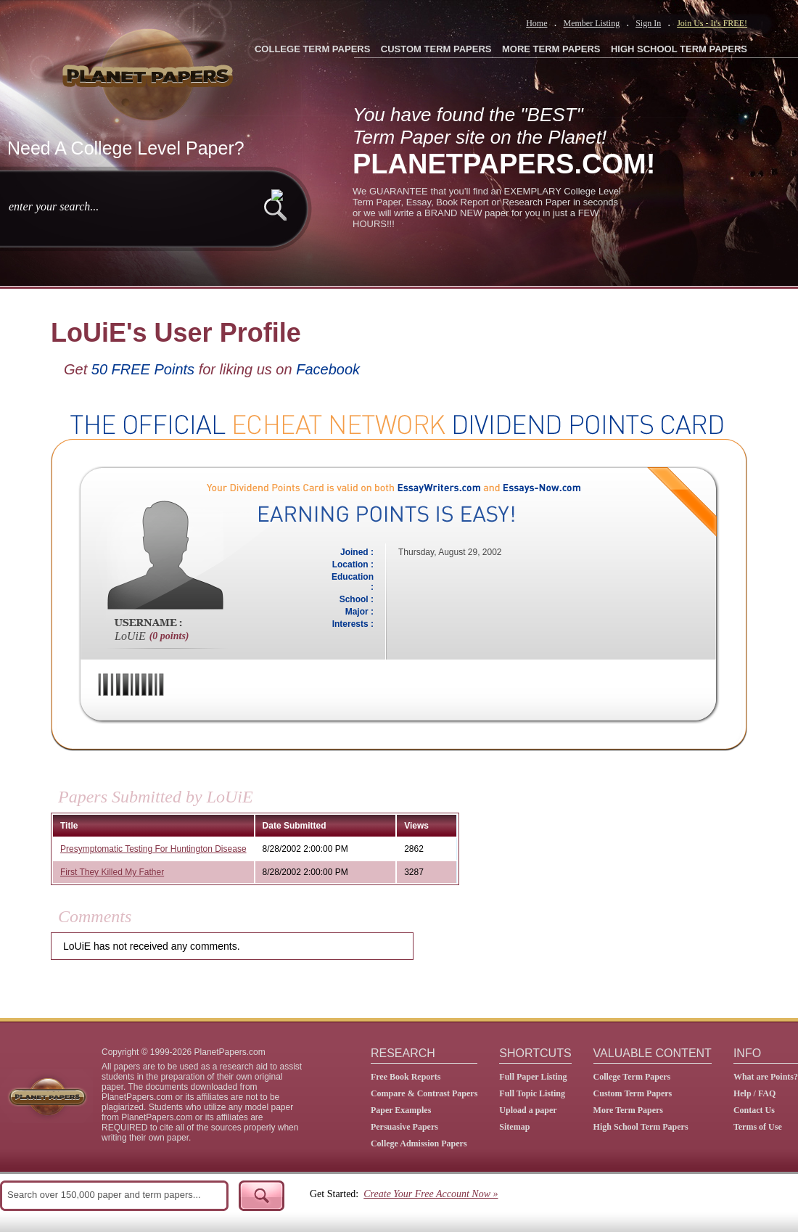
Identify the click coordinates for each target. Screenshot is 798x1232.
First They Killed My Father (112, 872)
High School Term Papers (640, 1127)
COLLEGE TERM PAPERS (312, 49)
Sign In (648, 23)
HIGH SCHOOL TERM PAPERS (679, 49)
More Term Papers (628, 1110)
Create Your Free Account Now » (430, 1193)
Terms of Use (757, 1127)
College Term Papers (632, 1077)
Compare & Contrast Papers (424, 1093)
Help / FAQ (754, 1093)
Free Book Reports (405, 1077)
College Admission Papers (419, 1143)
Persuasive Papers (404, 1127)
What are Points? (765, 1077)
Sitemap (514, 1127)
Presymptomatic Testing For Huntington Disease (153, 849)
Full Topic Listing (532, 1093)
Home (536, 23)
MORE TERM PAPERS (551, 49)
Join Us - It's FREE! (712, 23)
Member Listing (591, 23)
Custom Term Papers (632, 1093)
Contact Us (754, 1110)
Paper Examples (401, 1110)
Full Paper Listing (533, 1077)
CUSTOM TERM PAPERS (436, 49)
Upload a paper (527, 1110)
